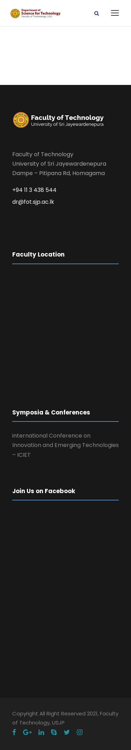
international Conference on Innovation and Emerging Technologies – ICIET (65, 445)
